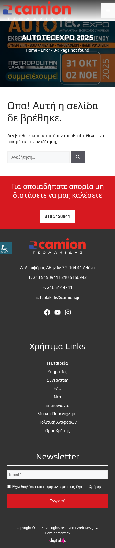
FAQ (57, 388)
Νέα (57, 396)
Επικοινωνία (57, 405)
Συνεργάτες (57, 380)
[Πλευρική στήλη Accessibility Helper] (6, 248)
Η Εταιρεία (57, 363)
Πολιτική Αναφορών (57, 422)
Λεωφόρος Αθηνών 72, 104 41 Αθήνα (60, 267)
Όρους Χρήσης (89, 487)
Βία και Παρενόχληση (57, 413)
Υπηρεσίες (57, 371)
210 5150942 (74, 277)
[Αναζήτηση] (78, 157)
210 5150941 (57, 216)
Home (31, 50)
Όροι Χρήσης (57, 430)
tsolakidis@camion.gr (59, 297)
